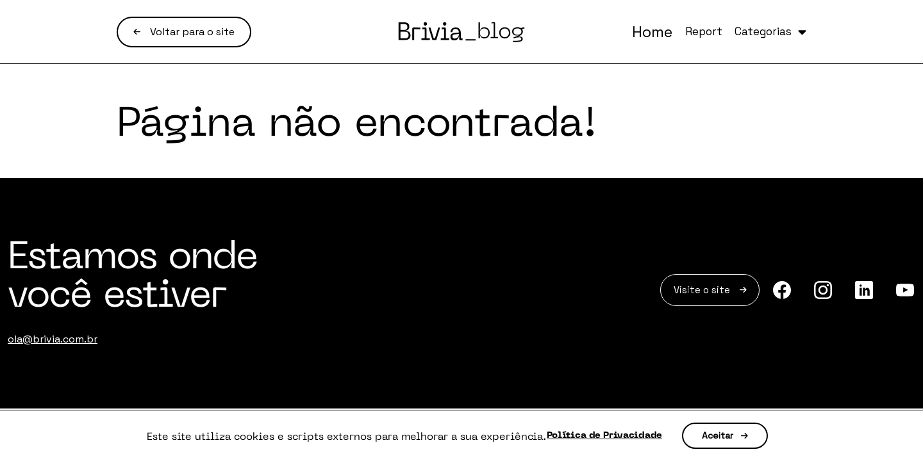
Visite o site (694, 292)
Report (669, 32)
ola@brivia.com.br (52, 339)
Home (605, 32)
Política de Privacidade (604, 436)
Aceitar (742, 436)
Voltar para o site (184, 31)
